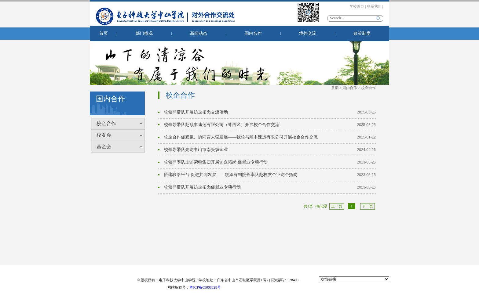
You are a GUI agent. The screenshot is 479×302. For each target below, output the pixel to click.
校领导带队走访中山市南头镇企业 (196, 149)
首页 (103, 33)
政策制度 (362, 33)
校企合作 (106, 123)
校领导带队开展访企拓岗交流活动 (196, 112)
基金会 (104, 146)
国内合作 (253, 33)
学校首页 (356, 6)
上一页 (336, 206)
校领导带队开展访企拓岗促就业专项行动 (202, 187)
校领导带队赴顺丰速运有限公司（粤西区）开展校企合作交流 (221, 124)
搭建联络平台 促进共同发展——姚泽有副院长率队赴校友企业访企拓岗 (231, 174)
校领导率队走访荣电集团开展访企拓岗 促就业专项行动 (216, 162)
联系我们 (374, 6)
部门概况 (144, 33)
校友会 (104, 135)
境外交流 (307, 33)
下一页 (367, 206)
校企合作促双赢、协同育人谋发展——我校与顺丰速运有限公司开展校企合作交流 (241, 137)
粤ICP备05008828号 (205, 287)
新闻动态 (198, 33)
